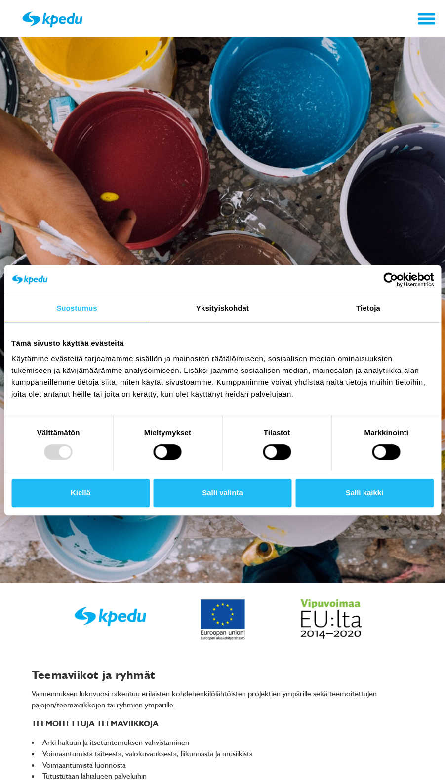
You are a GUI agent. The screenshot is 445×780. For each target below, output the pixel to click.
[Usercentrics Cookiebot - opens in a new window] (390, 279)
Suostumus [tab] (76, 308)
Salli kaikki (365, 492)
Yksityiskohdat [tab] (222, 308)
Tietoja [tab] (368, 308)
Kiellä (80, 492)
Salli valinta (222, 492)
